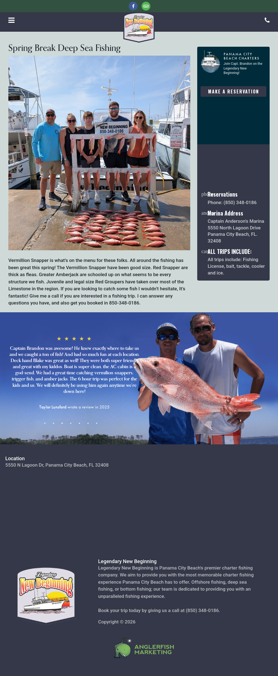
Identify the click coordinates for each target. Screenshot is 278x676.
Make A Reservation (233, 91)
